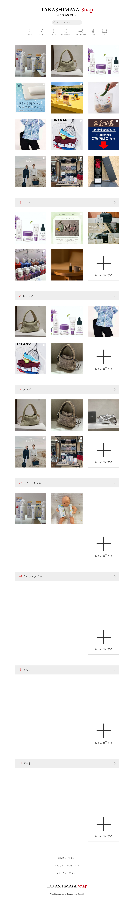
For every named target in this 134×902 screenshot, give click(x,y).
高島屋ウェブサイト (67, 858)
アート (25, 763)
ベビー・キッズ (30, 482)
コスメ (25, 202)
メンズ (25, 389)
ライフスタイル (30, 576)
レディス (26, 295)
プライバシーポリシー (67, 873)
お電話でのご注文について (67, 865)
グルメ (25, 669)
